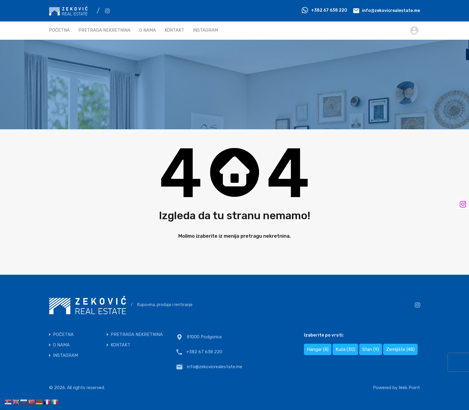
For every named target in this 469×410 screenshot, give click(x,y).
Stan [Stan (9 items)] (370, 349)
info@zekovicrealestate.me (391, 10)
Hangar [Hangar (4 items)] (317, 349)
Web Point (409, 387)
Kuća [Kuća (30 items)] (345, 349)
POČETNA (59, 30)
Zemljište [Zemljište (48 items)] (400, 349)
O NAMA (147, 30)
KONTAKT (174, 30)
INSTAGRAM (205, 30)
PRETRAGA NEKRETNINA (104, 30)
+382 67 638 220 (329, 10)
